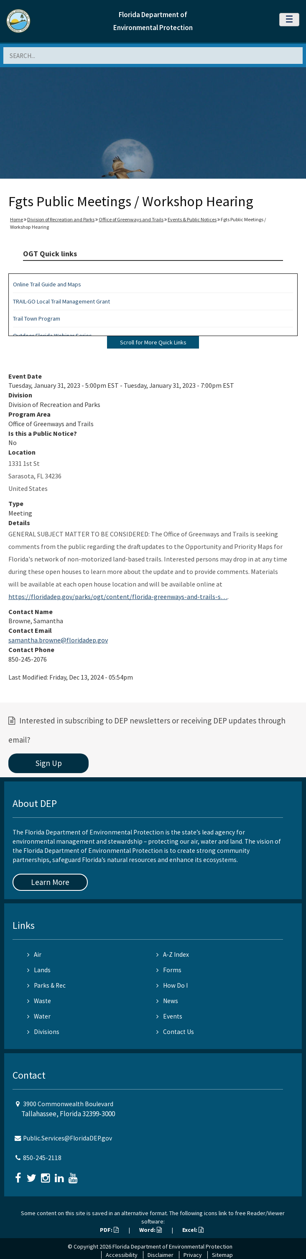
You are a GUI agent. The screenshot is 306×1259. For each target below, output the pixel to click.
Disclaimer (160, 1255)
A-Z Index (172, 954)
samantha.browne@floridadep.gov (58, 640)
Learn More (50, 882)
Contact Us (175, 1032)
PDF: (109, 1230)
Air (34, 954)
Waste (39, 1001)
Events (169, 1016)
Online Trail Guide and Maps (47, 284)
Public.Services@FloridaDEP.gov (67, 1138)
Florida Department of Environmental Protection (172, 1246)
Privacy (193, 1255)
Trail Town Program (36, 318)
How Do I (172, 985)
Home (16, 219)
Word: (150, 1230)
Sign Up (49, 763)
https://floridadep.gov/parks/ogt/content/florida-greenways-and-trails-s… (117, 596)
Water (39, 1016)
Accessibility (122, 1255)
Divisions (43, 1032)
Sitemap (222, 1255)
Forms (168, 970)
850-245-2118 (42, 1158)
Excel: (193, 1230)
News (167, 1001)
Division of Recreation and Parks (60, 219)
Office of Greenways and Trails (131, 219)
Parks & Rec (46, 985)
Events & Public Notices (192, 219)
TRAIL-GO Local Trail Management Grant (61, 301)
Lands (39, 970)
